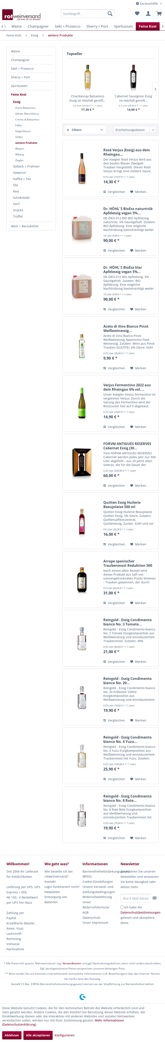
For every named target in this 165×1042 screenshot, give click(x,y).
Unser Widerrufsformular (96, 904)
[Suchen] (110, 13)
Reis (16, 191)
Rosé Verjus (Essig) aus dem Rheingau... (126, 152)
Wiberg (19, 154)
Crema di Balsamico (27, 119)
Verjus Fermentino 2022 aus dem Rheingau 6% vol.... (127, 387)
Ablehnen (12, 1035)
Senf (16, 204)
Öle (15, 185)
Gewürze (19, 173)
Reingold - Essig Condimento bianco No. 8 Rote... (127, 798)
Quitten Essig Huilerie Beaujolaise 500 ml (122, 504)
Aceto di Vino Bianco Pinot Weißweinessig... (125, 328)
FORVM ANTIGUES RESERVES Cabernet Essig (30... (127, 446)
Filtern (74, 130)
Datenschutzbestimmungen (140, 912)
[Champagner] (38, 26)
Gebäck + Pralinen (26, 166)
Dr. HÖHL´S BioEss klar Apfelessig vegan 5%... (122, 269)
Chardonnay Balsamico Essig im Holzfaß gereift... (87, 98)
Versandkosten (72, 963)
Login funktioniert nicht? (62, 887)
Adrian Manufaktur (27, 113)
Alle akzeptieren (38, 1035)
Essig (16, 102)
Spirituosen (19, 86)
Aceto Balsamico (25, 108)
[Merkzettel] (137, 13)
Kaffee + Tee (22, 179)
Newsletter (52, 892)
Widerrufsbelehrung (97, 897)
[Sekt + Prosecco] (68, 26)
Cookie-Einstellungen (97, 881)
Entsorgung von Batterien (55, 899)
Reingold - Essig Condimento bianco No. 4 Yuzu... (127, 739)
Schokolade (21, 198)
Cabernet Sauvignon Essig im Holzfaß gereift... (133, 98)
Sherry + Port (20, 77)
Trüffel (18, 216)
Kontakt (50, 881)
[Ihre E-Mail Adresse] (136, 898)
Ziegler (19, 160)
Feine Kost (18, 94)
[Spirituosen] (123, 26)
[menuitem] (88, 13)
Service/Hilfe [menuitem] (147, 4)
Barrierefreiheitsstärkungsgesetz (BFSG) (100, 874)
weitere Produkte (26, 143)
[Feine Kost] (148, 26)
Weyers (19, 148)
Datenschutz (91, 918)
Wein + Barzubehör (25, 226)
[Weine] (17, 26)
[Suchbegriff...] (88, 13)
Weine (15, 51)
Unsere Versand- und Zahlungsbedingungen (98, 889)
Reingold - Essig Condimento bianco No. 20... (127, 680)
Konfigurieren (65, 1035)
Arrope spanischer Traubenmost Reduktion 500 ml (127, 563)
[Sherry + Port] (97, 26)
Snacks (18, 210)
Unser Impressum (95, 922)
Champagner (20, 60)
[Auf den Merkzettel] (138, 191)
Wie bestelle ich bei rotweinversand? (58, 874)
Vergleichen (114, 192)
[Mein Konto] (147, 13)
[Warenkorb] (158, 13)
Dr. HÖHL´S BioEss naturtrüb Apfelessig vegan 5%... (128, 211)
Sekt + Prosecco (22, 68)
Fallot (18, 125)
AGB (85, 912)
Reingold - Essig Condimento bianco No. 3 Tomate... (127, 622)
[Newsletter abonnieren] (154, 898)
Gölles (19, 137)
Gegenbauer (23, 131)
